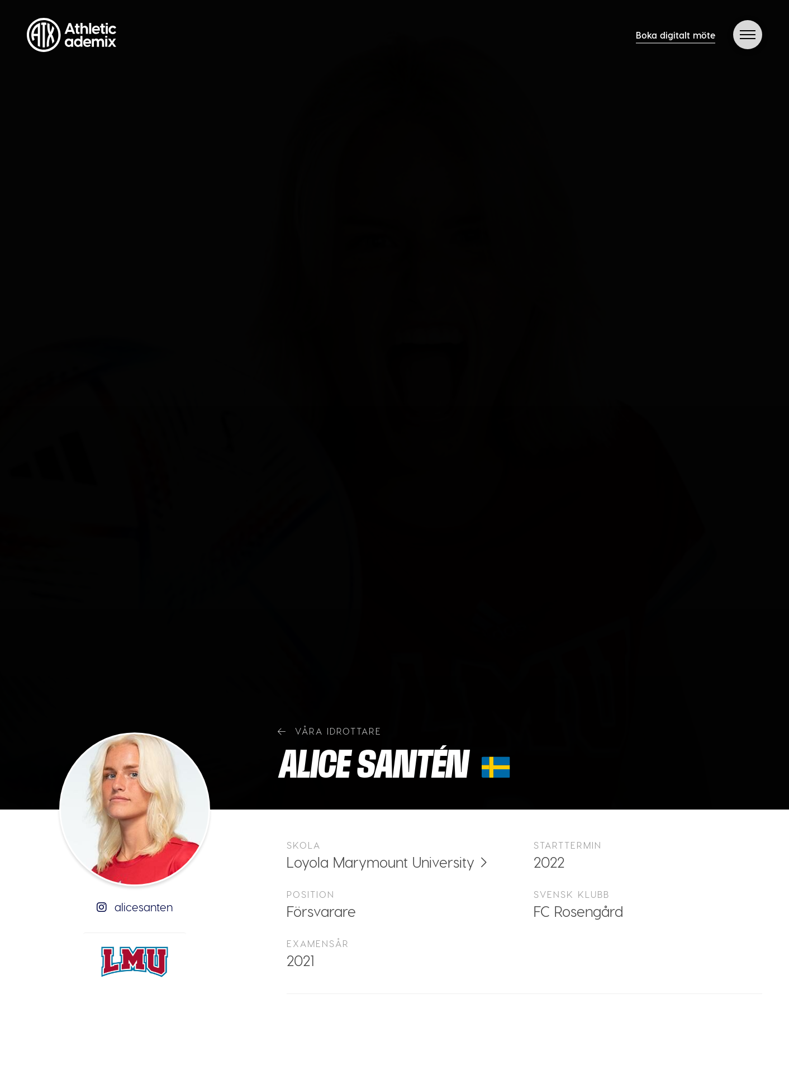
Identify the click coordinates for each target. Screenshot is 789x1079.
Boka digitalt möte (675, 35)
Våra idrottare (330, 731)
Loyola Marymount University (380, 861)
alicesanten (135, 907)
